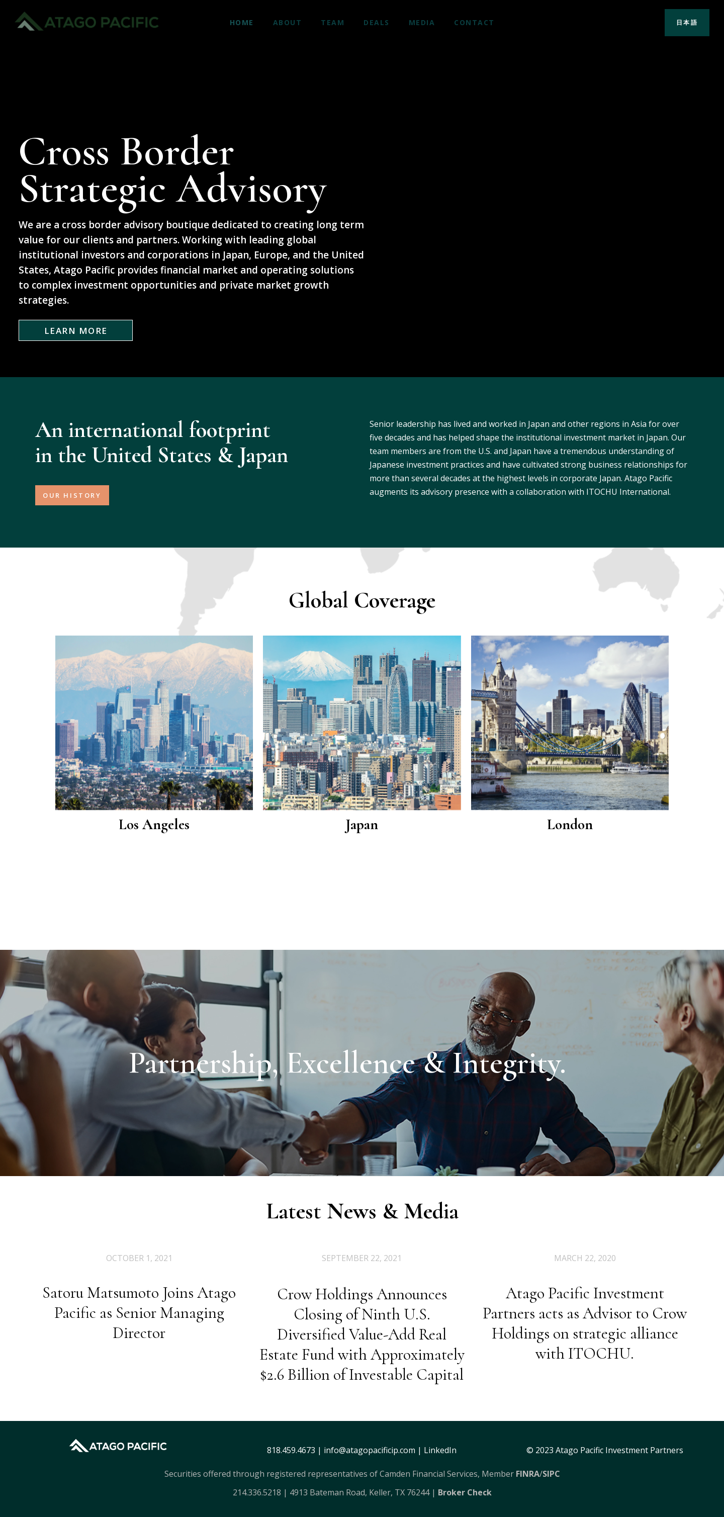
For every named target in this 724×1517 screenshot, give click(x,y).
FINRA (527, 1473)
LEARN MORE (76, 330)
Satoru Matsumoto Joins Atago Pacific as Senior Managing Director (139, 1355)
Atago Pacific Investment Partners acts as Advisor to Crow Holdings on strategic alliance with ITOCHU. (585, 1380)
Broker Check (465, 1492)
